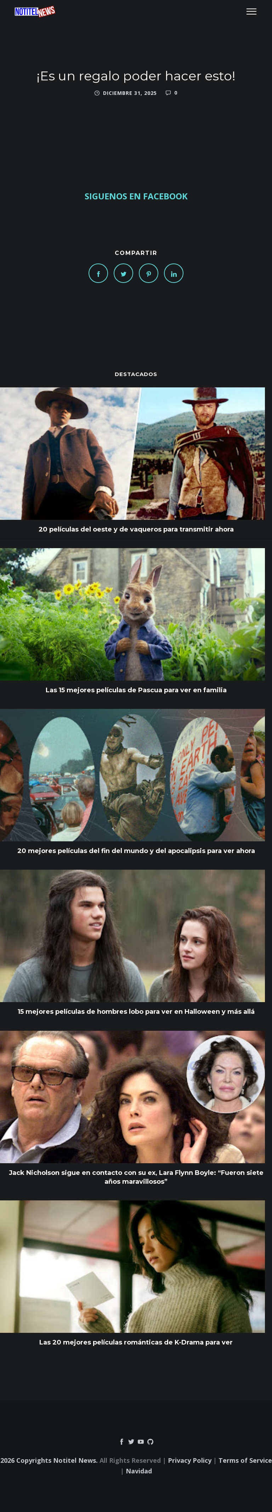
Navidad (139, 1471)
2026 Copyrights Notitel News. (49, 1460)
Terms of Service (245, 1460)
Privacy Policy (189, 1460)
